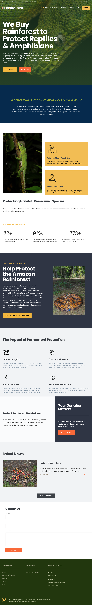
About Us (63, 8)
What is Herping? (51, 463)
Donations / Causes (52, 8)
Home (42, 8)
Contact (71, 8)
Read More (84, 475)
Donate (85, 8)
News (77, 8)
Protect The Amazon (32, 572)
